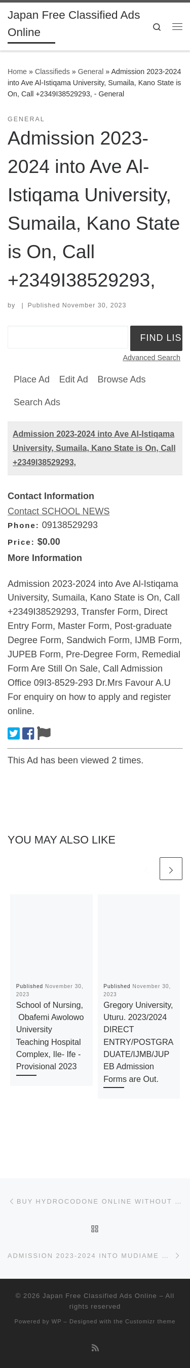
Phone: (24, 525)
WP (57, 1321)
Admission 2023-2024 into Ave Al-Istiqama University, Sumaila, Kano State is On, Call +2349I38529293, (94, 448)
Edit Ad (73, 379)
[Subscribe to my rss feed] (95, 1348)
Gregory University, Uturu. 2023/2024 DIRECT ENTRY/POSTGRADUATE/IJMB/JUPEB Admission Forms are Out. (138, 1041)
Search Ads (37, 402)
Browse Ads (121, 379)
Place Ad (32, 379)
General (91, 71)
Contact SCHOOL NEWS (58, 511)
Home (17, 71)
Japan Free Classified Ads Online (100, 1296)
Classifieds (52, 71)
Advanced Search (151, 358)
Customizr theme (150, 1321)
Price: (21, 542)
